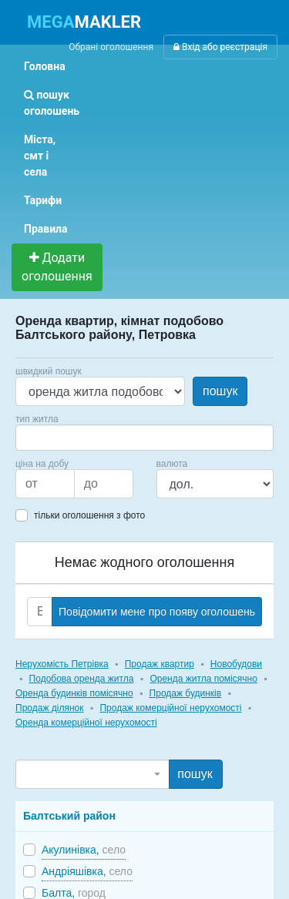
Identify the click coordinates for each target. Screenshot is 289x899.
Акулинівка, (84, 850)
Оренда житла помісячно (203, 678)
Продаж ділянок (49, 708)
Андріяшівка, (87, 871)
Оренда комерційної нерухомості (86, 722)
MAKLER (84, 22)
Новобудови (236, 664)
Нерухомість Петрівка (62, 664)
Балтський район (69, 816)
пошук (220, 391)
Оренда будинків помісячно (74, 693)
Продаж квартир (159, 664)
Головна (45, 66)
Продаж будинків (186, 693)
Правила (46, 229)
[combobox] (144, 437)
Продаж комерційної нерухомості (170, 708)
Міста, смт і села (39, 155)
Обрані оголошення (111, 47)
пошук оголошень (51, 103)
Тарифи (43, 200)
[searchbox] (43, 437)
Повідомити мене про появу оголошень (157, 611)
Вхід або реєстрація (220, 47)
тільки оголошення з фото (89, 515)
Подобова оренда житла (81, 678)
